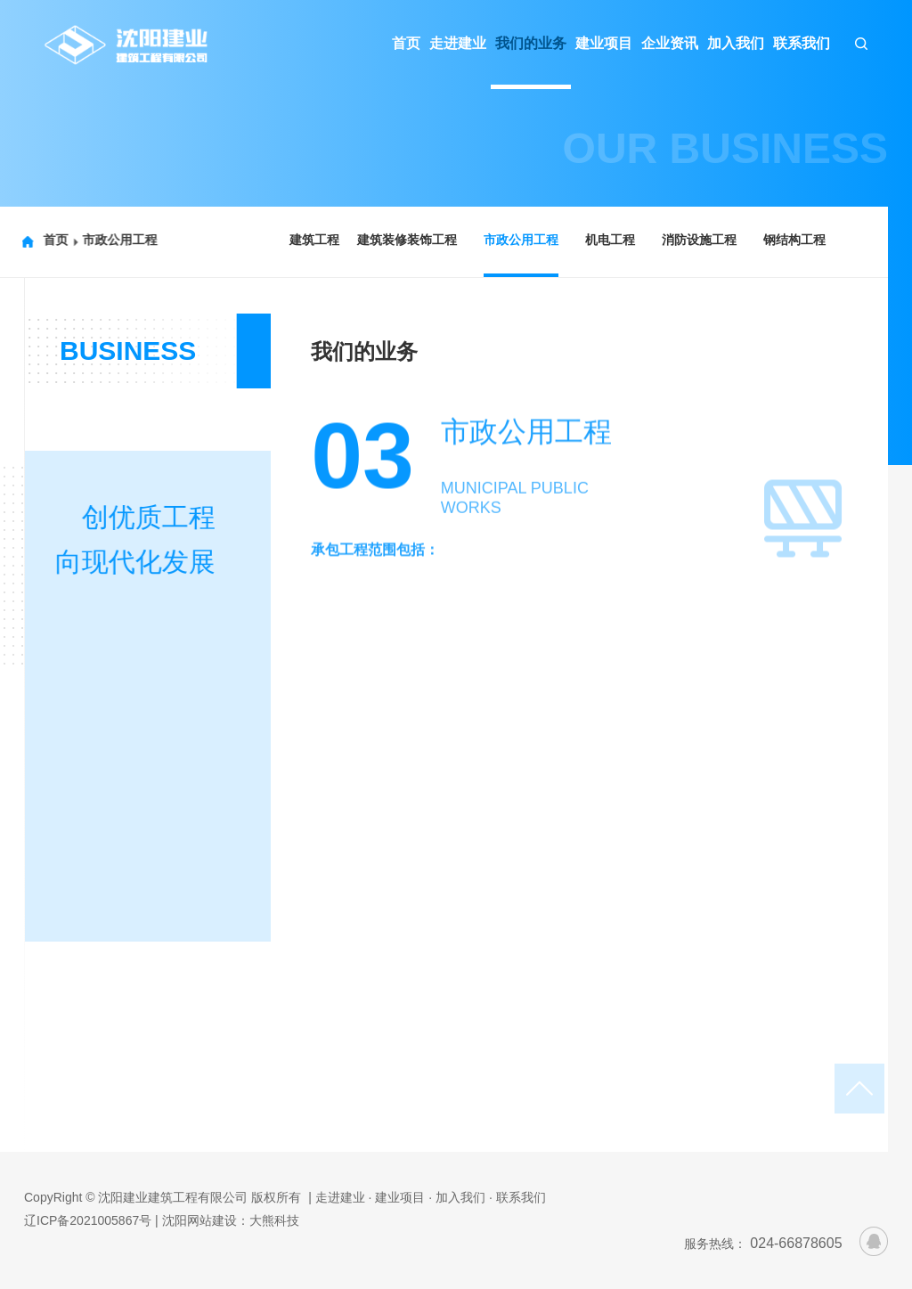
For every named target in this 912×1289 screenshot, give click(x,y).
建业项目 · (403, 1197)
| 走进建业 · (339, 1197)
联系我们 (801, 43)
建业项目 (603, 43)
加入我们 (735, 43)
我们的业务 (530, 43)
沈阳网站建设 (199, 1220)
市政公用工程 (109, 240)
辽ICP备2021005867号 (87, 1220)
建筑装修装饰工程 (404, 240)
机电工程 (607, 240)
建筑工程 (312, 240)
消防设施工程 (696, 240)
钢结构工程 (792, 240)
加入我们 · (464, 1197)
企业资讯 (669, 43)
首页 (406, 43)
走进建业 (457, 43)
